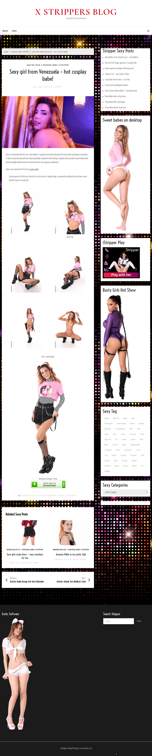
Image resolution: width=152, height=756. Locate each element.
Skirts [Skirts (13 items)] (142, 455)
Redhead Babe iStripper (56, 65)
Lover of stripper (54, 87)
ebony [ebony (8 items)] (106, 434)
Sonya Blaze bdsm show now (115, 107)
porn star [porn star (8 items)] (115, 444)
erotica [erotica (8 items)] (123, 434)
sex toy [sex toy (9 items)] (138, 450)
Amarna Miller (59, 549)
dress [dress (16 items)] (138, 429)
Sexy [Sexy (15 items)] (106, 455)
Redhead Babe (51, 495)
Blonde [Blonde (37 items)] (132, 423)
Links (14, 30)
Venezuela (62, 495)
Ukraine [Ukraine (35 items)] (134, 466)
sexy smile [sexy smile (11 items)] (133, 455)
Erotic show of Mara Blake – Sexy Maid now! (121, 90)
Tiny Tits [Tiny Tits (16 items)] (125, 466)
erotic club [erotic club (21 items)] (132, 434)
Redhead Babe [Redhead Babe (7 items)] (135, 444)
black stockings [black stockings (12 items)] (121, 423)
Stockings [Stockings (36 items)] (124, 460)
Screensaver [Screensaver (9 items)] (128, 450)
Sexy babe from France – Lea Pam (117, 79)
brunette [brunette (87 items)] (141, 423)
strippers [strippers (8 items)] (134, 460)
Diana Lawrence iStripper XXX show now (119, 68)
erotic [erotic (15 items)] (114, 434)
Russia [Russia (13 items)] (118, 450)
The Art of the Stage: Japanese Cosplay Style (121, 62)
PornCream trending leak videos (116, 85)
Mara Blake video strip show (115, 96)
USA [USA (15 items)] (142, 466)
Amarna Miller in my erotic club (71, 554)
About (5, 30)
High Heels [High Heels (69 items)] (108, 439)
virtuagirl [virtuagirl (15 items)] (107, 471)
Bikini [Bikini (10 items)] (133, 418)
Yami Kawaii (71, 495)
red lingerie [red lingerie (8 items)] (108, 450)
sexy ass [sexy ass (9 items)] (114, 455)
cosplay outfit (33, 169)
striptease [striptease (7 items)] (107, 466)
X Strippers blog (76, 11)
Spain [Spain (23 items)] (115, 460)
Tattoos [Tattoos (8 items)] (117, 466)
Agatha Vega (33, 65)
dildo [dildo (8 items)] (131, 429)
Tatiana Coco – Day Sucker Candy (117, 73)
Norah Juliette (13, 549)
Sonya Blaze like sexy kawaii (115, 101)
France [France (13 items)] (142, 434)
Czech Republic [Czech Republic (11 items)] (120, 429)
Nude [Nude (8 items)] (141, 439)
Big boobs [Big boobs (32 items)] (116, 418)
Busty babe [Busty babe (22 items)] (108, 429)
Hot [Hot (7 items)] (116, 439)
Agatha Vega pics (28, 495)
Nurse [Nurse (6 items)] (106, 444)
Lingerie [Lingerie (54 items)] (133, 439)
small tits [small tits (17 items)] (107, 460)
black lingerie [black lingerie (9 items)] (109, 423)
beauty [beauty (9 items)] (107, 418)
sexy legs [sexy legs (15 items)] (123, 455)
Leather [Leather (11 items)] (124, 439)
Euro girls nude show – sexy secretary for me (25, 556)
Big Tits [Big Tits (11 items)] (125, 418)
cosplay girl (40, 495)
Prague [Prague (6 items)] (124, 444)
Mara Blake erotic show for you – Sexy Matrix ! (121, 57)
